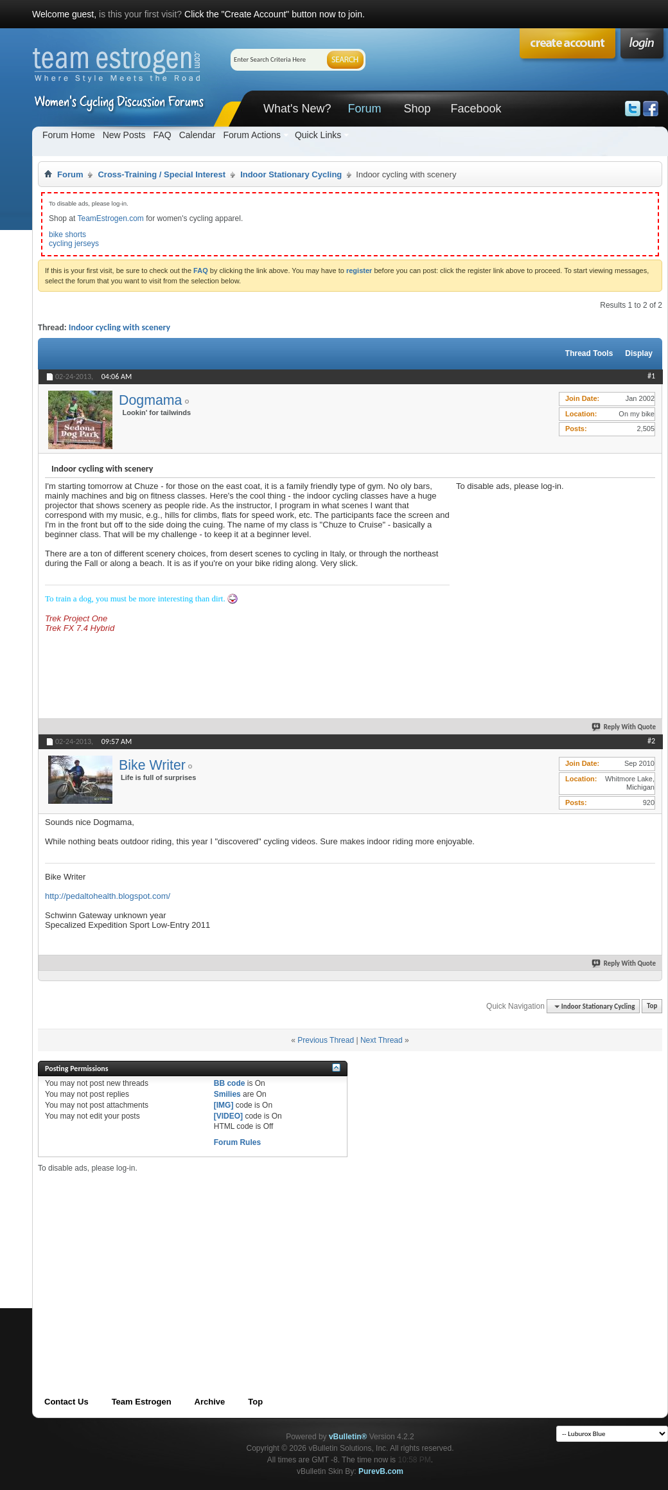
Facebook (475, 108)
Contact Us (66, 1401)
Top (652, 1006)
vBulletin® (348, 1436)
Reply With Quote (624, 727)
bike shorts (67, 234)
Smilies (227, 1094)
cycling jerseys (74, 243)
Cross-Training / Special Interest (161, 174)
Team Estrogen (141, 1401)
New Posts (124, 135)
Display (639, 353)
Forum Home (68, 135)
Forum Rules (237, 1142)
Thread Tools (589, 353)
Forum (364, 108)
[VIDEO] (228, 1116)
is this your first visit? (140, 14)
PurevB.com (380, 1471)
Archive (210, 1401)
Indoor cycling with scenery (119, 327)
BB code (229, 1083)
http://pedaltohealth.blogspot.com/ (107, 896)
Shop (416, 108)
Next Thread (381, 1040)
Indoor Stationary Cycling (291, 174)
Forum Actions (251, 135)
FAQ (162, 135)
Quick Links (318, 135)
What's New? (297, 108)
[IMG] (224, 1105)
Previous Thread (325, 1040)
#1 (651, 375)
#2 (651, 740)
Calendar (197, 135)
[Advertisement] (552, 571)
